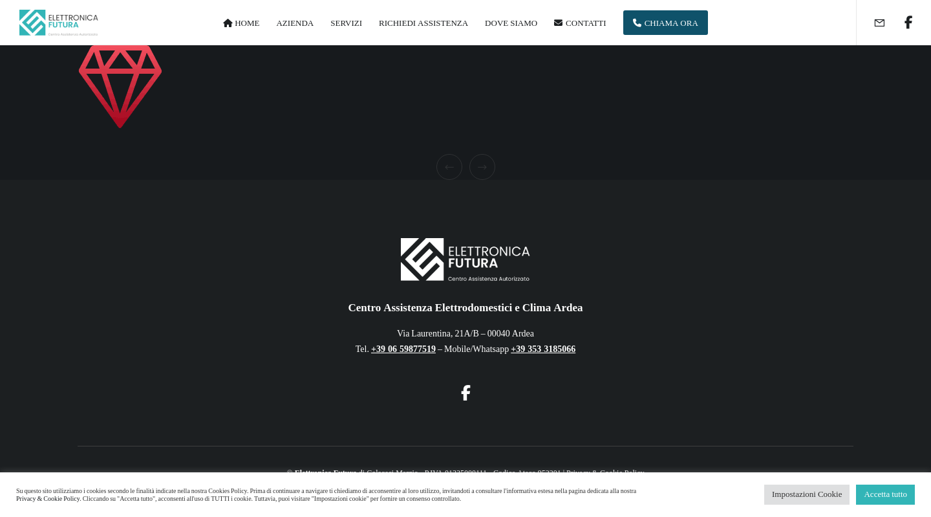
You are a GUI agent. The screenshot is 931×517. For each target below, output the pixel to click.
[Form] (871, 22)
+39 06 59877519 (403, 349)
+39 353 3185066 (543, 349)
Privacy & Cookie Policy (48, 499)
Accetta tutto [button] (885, 494)
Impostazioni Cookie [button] (807, 494)
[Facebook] (900, 22)
